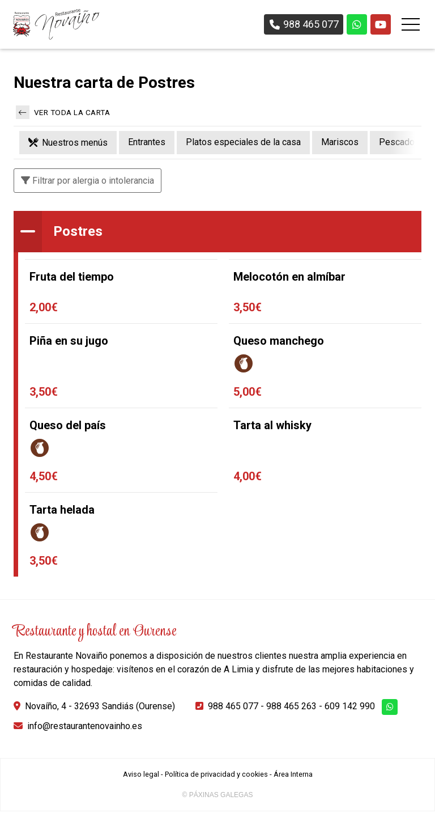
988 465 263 (291, 707)
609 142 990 (350, 707)
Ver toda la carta (63, 113)
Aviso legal (141, 776)
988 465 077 (233, 707)
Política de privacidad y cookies (216, 776)
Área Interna (293, 776)
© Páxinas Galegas (217, 797)
